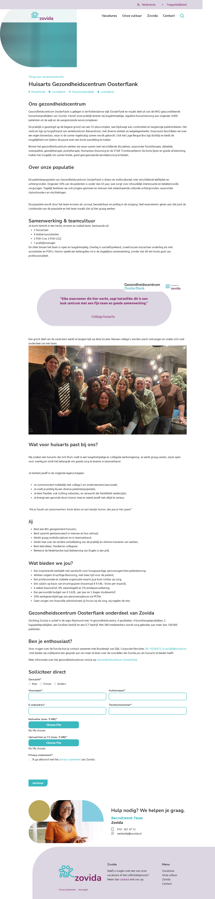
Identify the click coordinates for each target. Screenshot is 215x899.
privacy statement (70, 759)
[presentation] (54, 770)
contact (124, 879)
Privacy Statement (67, 890)
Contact (169, 16)
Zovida (152, 16)
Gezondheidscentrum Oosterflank (117, 659)
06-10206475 (153, 648)
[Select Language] (152, 4)
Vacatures (109, 16)
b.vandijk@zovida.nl (174, 648)
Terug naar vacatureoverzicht (46, 76)
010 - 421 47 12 (126, 829)
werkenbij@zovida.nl (129, 833)
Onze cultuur (132, 16)
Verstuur (38, 783)
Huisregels (83, 890)
